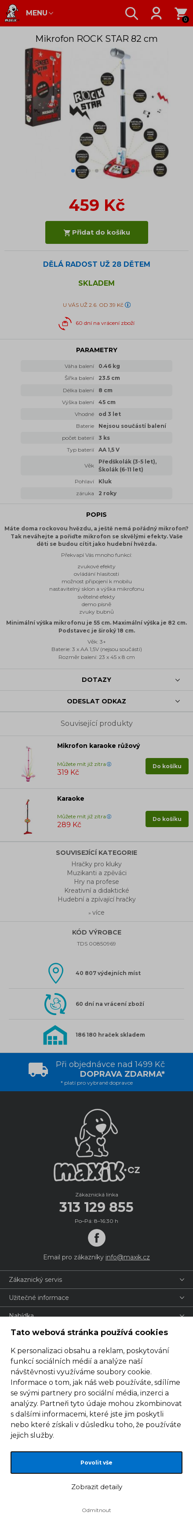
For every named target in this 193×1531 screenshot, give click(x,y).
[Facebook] (97, 1238)
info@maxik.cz (128, 1257)
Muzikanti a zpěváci (97, 873)
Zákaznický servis (35, 1280)
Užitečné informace (39, 1298)
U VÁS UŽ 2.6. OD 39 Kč (93, 305)
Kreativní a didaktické (96, 890)
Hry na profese (96, 882)
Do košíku (167, 766)
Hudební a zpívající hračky (97, 899)
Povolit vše (96, 1462)
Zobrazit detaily (96, 1487)
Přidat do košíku (96, 232)
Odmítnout (96, 1510)
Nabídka (21, 1316)
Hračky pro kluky (96, 864)
